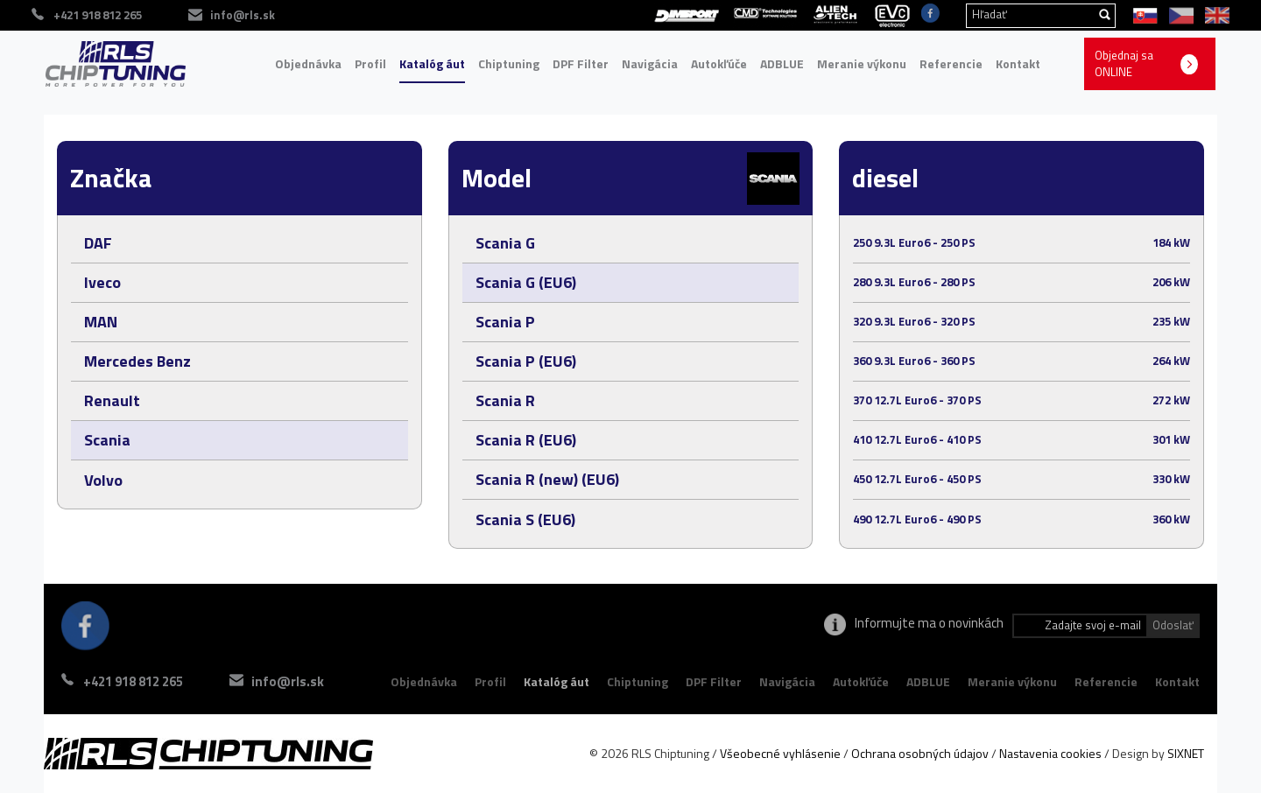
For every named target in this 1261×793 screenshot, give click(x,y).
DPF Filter (581, 63)
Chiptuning (508, 63)
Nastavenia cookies (1050, 753)
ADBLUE (782, 63)
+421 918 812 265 (133, 681)
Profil (370, 63)
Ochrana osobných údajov (920, 753)
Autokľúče (719, 63)
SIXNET (1185, 753)
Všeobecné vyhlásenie (780, 753)
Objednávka (308, 63)
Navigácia (650, 63)
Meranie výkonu (861, 63)
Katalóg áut (432, 63)
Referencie (951, 63)
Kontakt (1018, 63)
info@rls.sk (287, 681)
